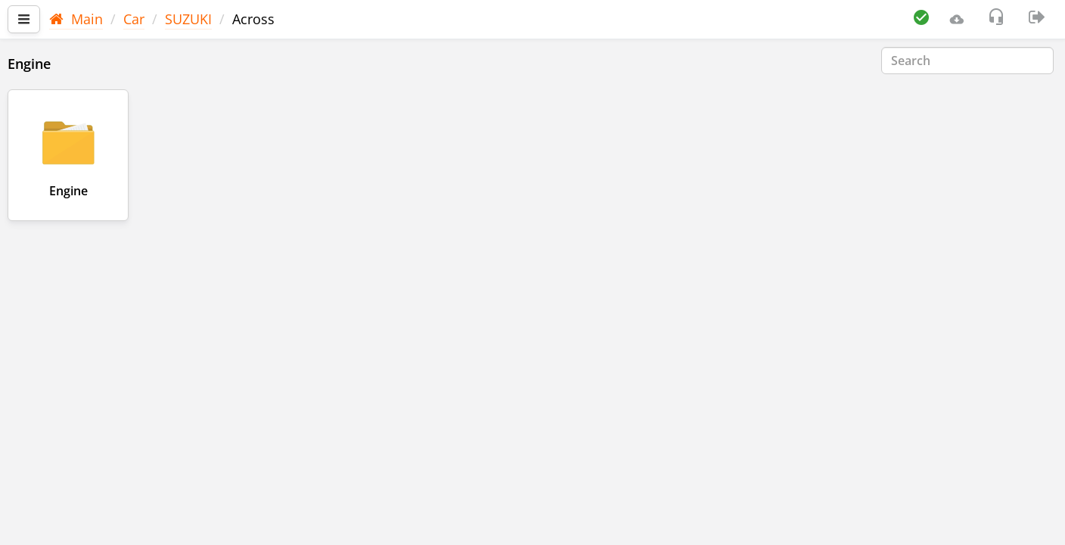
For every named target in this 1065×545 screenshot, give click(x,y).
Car (133, 19)
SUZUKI (188, 19)
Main (76, 19)
